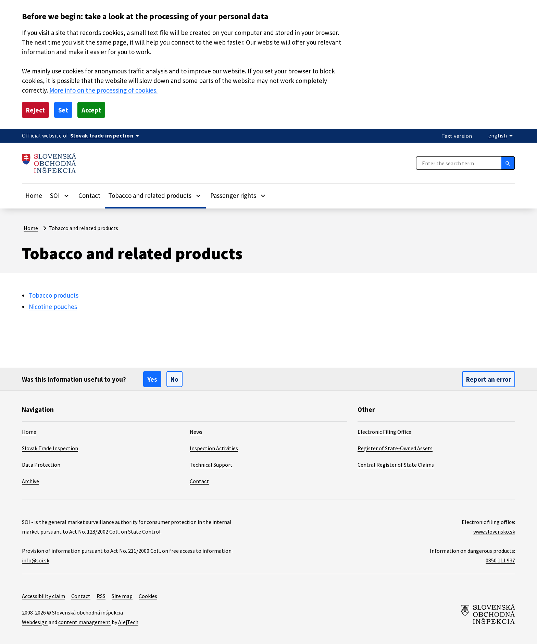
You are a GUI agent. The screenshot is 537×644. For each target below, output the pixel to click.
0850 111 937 (500, 560)
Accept (91, 110)
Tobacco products (53, 295)
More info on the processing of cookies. (103, 90)
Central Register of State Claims (396, 464)
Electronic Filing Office (384, 431)
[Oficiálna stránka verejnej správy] (106, 135)
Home (33, 195)
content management (84, 622)
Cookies (148, 596)
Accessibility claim (43, 596)
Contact (89, 195)
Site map (122, 596)
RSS (101, 596)
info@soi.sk (35, 560)
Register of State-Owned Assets (395, 448)
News (196, 431)
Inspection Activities (214, 448)
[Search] (508, 162)
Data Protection (41, 464)
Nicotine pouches (53, 306)
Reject (35, 110)
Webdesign (35, 622)
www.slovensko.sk (494, 531)
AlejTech (128, 622)
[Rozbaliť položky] (66, 195)
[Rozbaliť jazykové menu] (501, 135)
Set (63, 110)
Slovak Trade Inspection (50, 448)
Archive (30, 481)
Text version (456, 135)
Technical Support (211, 464)
